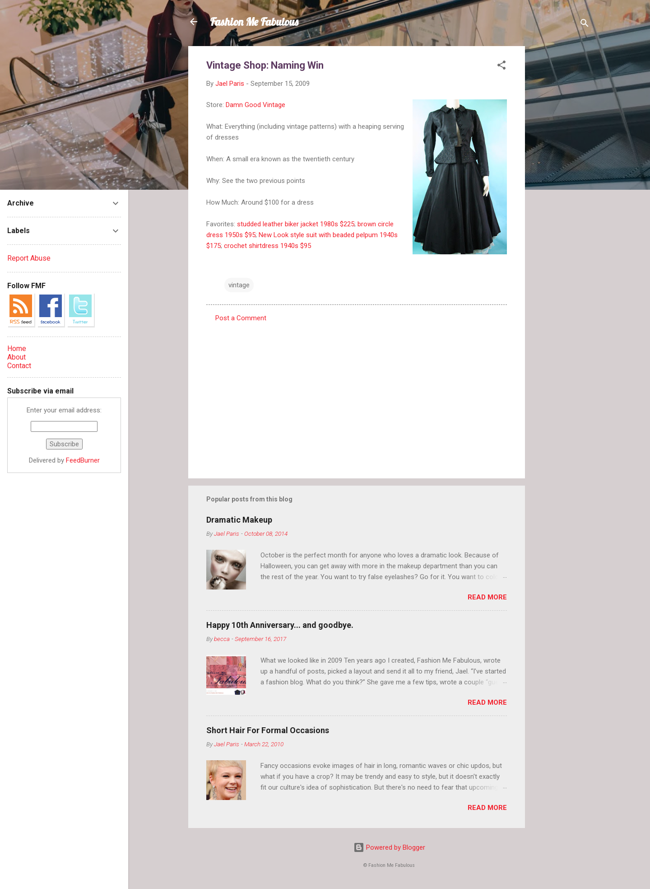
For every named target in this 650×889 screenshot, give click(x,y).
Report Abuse (29, 258)
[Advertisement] (561, 181)
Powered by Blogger (389, 847)
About (16, 357)
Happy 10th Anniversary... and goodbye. (279, 625)
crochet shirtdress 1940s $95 (267, 246)
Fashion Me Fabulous (254, 21)
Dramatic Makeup (239, 519)
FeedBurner (83, 460)
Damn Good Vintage (255, 105)
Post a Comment (240, 318)
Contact (19, 365)
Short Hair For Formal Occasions (267, 730)
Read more (487, 597)
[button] (501, 67)
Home (16, 348)
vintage (239, 285)
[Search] (584, 24)
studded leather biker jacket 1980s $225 (295, 224)
